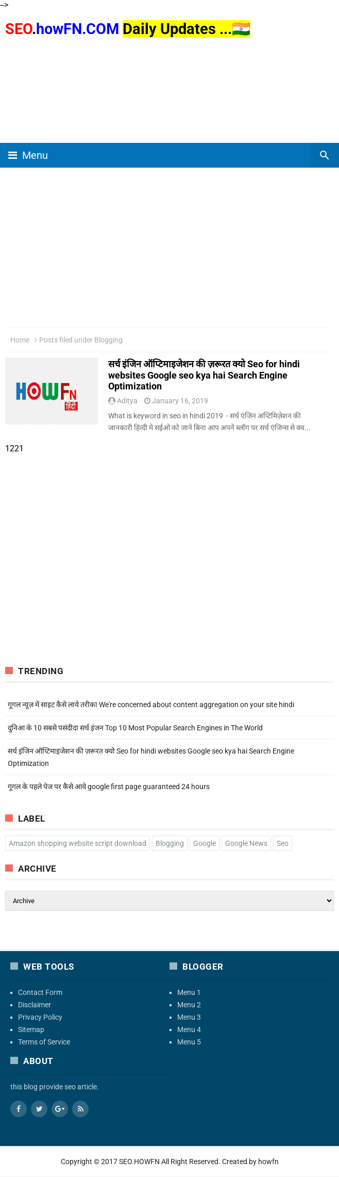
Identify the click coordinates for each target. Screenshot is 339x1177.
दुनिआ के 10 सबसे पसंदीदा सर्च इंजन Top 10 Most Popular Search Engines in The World (135, 728)
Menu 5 (189, 1042)
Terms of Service (44, 1042)
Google (204, 843)
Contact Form (40, 992)
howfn (268, 1161)
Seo (283, 843)
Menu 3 (189, 1017)
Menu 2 (189, 1005)
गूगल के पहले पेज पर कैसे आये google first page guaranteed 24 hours (109, 786)
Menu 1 (189, 992)
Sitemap (31, 1029)
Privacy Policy (40, 1017)
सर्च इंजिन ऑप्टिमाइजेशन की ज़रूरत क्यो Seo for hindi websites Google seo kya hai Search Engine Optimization (204, 374)
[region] (169, 80)
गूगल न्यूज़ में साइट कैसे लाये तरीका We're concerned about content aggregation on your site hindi (151, 704)
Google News (246, 843)
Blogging (170, 843)
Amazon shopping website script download (77, 843)
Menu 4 (189, 1029)
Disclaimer (34, 1005)
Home (19, 340)
